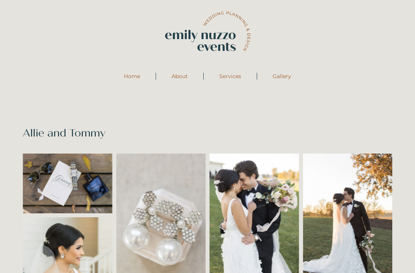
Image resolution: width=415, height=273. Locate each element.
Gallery (282, 76)
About (180, 76)
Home (132, 76)
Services (230, 76)
